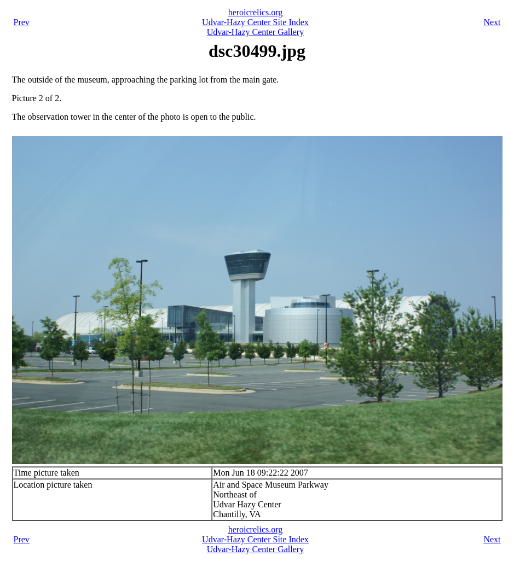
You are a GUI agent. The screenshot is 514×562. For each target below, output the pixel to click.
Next (491, 22)
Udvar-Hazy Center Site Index (255, 22)
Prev (22, 22)
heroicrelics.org (255, 12)
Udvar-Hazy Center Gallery (255, 32)
